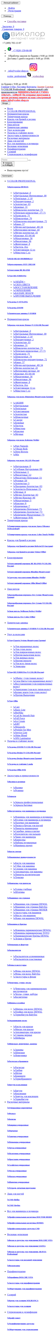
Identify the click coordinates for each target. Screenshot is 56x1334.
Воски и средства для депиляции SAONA (26, 1246)
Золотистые (20, 414)
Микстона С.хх (21, 252)
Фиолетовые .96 (22, 241)
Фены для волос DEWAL (26, 971)
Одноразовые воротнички (19, 1108)
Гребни (17, 1070)
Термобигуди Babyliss (25, 1014)
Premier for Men (22, 729)
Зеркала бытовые (22, 805)
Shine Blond (20, 735)
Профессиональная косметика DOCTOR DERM (29, 1217)
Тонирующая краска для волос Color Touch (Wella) (30, 534)
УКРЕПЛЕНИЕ (22, 290)
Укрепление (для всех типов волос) (32, 689)
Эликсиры (19, 666)
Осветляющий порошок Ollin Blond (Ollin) (27, 583)
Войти (11, 8)
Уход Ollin (12, 701)
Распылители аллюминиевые (29, 956)
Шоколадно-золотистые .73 (28, 210)
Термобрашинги (22, 1079)
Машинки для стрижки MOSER (30, 909)
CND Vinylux (13, 1205)
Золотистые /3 (21, 483)
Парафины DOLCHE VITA (20, 1277)
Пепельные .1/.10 (22, 198)
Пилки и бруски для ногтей (28, 825)
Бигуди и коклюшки (17, 1085)
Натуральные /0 (22, 466)
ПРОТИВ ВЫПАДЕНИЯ (26, 296)
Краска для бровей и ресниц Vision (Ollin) (26, 552)
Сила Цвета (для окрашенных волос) (32, 681)
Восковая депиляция (17, 146)
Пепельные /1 (21, 472)
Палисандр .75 (21, 215)
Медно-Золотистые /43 (25, 495)
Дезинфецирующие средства (20, 1323)
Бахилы (11, 1119)
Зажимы (18, 1049)
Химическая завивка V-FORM (21, 313)
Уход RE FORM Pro (16, 276)
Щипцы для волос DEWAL (27, 1009)
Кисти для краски (23, 1026)
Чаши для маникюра (24, 837)
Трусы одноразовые (16, 1148)
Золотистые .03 (21, 204)
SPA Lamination (22, 738)
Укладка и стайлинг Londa (20, 764)
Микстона (19, 428)
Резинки (18, 790)
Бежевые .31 (20, 207)
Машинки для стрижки (18, 898)
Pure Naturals (20, 446)
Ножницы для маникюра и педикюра (33, 817)
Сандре (18, 420)
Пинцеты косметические (26, 874)
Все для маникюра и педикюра (22, 143)
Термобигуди (20, 1099)
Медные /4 (19, 492)
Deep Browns (20, 451)
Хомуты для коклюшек (25, 1096)
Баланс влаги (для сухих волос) (30, 692)
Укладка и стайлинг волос (20, 132)
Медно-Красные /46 (24, 497)
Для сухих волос (22, 649)
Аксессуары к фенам (24, 976)
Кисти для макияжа (24, 863)
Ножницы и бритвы (17, 924)
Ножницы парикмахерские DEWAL (32, 930)
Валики (18, 787)
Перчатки (12, 1131)
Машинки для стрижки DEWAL (30, 904)
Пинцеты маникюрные (25, 828)
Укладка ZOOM (15, 308)
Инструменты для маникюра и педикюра (26, 811)
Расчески (18, 1067)
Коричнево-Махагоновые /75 (28, 515)
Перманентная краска (18, 114)
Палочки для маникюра (26, 822)
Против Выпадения (24, 695)
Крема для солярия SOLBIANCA (22, 1300)
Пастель (18, 425)
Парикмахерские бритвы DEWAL (31, 936)
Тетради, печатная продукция (21, 1188)
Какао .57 (19, 224)
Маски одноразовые (17, 1176)
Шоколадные (20, 417)
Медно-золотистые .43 (25, 232)
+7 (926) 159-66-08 (19, 50)
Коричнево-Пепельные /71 (27, 509)
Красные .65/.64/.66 (24, 235)
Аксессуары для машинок (27, 912)
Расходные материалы (18, 138)
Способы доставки (16, 21)
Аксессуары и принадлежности (23, 135)
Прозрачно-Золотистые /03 (27, 486)
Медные (18, 434)
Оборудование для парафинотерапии (24, 1289)
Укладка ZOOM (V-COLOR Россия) (24, 747)
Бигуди (17, 1090)
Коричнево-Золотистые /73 (27, 512)
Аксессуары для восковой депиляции (24, 1260)
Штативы (19, 892)
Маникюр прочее (23, 845)
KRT (16, 724)
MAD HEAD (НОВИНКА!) (20, 259)
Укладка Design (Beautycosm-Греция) (24, 758)
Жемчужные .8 (21, 244)
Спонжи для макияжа (25, 869)
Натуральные (21, 405)
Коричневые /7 (21, 506)
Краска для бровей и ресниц (21, 119)
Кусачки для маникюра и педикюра (32, 820)
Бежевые (18, 422)
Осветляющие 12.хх (24, 250)
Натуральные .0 (22, 193)
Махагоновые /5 (22, 500)
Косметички (20, 997)
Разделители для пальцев (26, 834)
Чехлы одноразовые (17, 1171)
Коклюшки (19, 1093)
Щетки (17, 1073)
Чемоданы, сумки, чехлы (19, 982)
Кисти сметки (14, 851)
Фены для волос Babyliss (26, 974)
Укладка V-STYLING (17, 302)
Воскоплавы (13, 1265)
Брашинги (19, 1076)
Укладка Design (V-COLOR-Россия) (23, 753)
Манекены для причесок (19, 883)
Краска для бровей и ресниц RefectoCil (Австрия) (30, 546)
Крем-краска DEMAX (17, 187)
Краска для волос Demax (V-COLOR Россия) (28, 325)
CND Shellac (13, 1200)
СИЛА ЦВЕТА (21, 284)
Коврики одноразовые (18, 1125)
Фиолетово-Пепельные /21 (27, 477)
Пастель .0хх (20, 247)
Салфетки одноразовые (18, 1165)
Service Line (20, 732)
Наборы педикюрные (25, 842)
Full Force (19, 718)
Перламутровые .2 (23, 201)
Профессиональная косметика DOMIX (25, 1223)
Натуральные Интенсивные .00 (29, 195)
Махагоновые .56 (22, 238)
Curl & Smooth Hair (24, 715)
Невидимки (20, 1055)
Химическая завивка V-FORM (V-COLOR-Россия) (30, 628)
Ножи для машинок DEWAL (28, 918)
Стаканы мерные (22, 1035)
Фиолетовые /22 (22, 475)
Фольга (11, 1113)
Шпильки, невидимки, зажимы (22, 1044)
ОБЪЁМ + (19, 281)
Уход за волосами (16, 130)
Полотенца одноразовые (18, 1153)
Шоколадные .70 (22, 218)
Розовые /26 (20, 480)
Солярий (11, 151)
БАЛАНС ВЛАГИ (23, 293)
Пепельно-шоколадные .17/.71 (29, 212)
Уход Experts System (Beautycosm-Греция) (26, 640)
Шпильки (19, 1052)
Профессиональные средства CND (23, 1228)
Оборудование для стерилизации (22, 1329)
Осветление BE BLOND (18, 270)
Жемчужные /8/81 (23, 517)
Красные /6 (19, 503)
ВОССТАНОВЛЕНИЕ (25, 287)
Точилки (18, 877)
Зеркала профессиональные (28, 802)
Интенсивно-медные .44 (26, 230)
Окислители (13, 124)
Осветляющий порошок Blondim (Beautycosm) (28, 572)
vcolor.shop (35, 76)
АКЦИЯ (18, 403)
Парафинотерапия (16, 149)
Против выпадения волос (27, 655)
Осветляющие (21, 411)
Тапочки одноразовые (17, 1136)
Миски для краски (23, 1029)
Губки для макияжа (24, 866)
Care (16, 707)
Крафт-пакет (13, 1318)
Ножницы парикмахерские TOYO (31, 933)
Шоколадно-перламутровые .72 (30, 221)
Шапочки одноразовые (18, 1182)
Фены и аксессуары (16, 965)
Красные (18, 431)
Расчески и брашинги (17, 1061)
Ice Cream (19, 721)
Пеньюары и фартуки (17, 944)
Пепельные (19, 408)
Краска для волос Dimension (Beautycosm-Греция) (30, 397)
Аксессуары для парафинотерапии (23, 1283)
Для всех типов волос (25, 663)
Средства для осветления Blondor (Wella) (26, 577)
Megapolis (19, 727)
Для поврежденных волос (27, 652)
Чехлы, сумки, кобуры (25, 994)
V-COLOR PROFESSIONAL (21, 111)
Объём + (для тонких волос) (28, 678)
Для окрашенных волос (26, 646)
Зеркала (11, 796)
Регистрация (14, 10)
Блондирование (15, 122)
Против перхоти (22, 660)
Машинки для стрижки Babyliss (30, 907)
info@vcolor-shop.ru (17, 71)
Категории (7, 176)
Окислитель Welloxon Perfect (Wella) (24, 611)
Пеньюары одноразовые (18, 1142)
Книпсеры (19, 839)
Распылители (14, 950)
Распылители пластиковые (27, 959)
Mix (16, 454)
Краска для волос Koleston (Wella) (23, 440)
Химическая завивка (17, 127)
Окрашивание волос (17, 1020)
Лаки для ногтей (15, 141)
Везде (10, 108)
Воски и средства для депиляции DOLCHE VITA (29, 1240)
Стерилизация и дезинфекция (22, 154)
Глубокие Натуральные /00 (27, 469)
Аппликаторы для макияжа (27, 871)
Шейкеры (19, 1038)
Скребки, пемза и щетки (26, 831)
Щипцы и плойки (16, 1003)
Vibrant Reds (20, 449)
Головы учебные (22, 889)
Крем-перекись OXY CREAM (21, 264)
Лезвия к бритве (22, 938)
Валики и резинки (16, 781)
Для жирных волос (23, 658)
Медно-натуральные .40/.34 (28, 227)
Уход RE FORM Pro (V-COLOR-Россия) (25, 672)
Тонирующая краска (17, 116)
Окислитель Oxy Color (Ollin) (21, 617)
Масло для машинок (24, 915)
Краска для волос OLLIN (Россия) (23, 460)
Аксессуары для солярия (19, 1306)
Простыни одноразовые (18, 1159)
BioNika (18, 712)
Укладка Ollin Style (16, 770)
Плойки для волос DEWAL (27, 1012)
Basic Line (19, 710)
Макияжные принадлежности (21, 857)
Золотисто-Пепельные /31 (27, 489)
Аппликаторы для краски (27, 1032)
